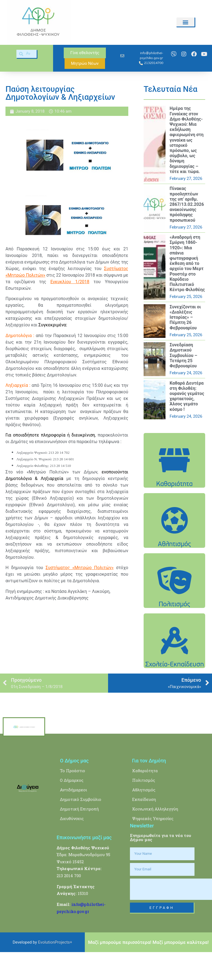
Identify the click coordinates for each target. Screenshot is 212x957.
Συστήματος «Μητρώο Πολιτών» (80, 567)
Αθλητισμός (143, 789)
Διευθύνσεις (72, 818)
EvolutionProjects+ (55, 942)
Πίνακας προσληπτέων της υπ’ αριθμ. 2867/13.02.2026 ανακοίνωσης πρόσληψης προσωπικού (187, 204)
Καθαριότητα (145, 770)
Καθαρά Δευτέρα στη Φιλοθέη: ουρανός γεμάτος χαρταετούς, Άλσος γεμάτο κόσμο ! (187, 396)
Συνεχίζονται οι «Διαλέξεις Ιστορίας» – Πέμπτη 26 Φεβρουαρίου (185, 317)
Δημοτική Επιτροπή (79, 809)
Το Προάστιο (72, 770)
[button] (185, 22)
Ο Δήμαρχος (71, 780)
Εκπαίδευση (144, 799)
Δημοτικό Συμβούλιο (80, 799)
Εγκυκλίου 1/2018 (69, 281)
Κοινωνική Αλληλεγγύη (155, 809)
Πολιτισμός (143, 780)
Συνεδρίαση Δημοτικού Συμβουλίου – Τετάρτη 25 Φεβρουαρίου (183, 355)
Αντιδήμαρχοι (73, 789)
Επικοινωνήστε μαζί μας (84, 837)
